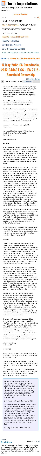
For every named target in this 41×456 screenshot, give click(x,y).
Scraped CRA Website (11, 45)
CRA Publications (10, 25)
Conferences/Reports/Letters (16, 29)
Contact (3, 440)
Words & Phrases (28, 25)
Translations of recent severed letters (23, 52)
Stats (4, 52)
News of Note (15, 21)
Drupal (38, 442)
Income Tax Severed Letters (15, 37)
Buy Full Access (9, 33)
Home (4, 21)
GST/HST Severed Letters (13, 49)
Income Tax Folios (10, 41)
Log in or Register (20, 14)
